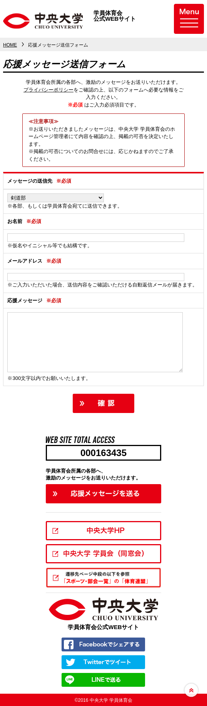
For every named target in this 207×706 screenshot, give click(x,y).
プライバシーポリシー (48, 90)
